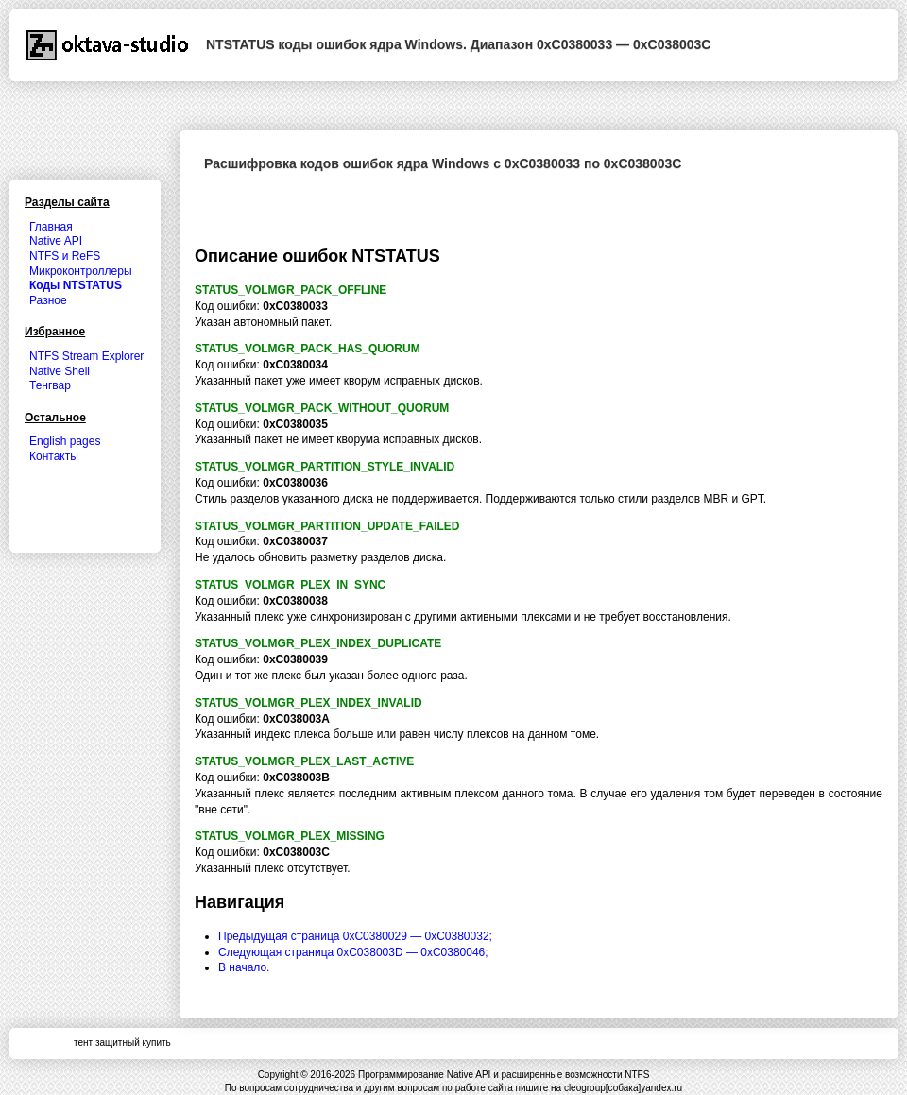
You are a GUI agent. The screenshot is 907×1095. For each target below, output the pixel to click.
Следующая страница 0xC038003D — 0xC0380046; (353, 952)
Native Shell (59, 371)
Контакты (53, 456)
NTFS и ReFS (64, 256)
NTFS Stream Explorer (86, 356)
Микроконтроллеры (80, 271)
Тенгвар (50, 385)
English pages (64, 441)
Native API (55, 241)
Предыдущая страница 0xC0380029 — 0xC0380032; (355, 936)
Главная (51, 226)
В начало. (243, 967)
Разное (48, 300)
